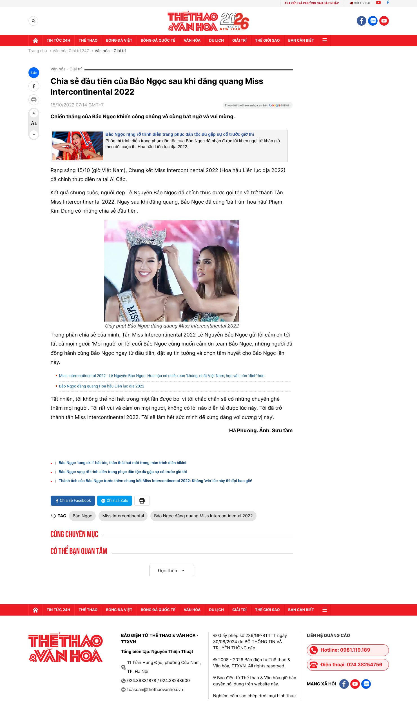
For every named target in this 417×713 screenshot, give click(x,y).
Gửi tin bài (359, 3)
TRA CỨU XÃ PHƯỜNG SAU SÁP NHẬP (312, 3)
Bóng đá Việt (119, 40)
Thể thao (88, 40)
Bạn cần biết (301, 40)
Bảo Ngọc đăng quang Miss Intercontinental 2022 (203, 515)
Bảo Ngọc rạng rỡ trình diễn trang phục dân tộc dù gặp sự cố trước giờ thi (180, 134)
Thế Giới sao (267, 40)
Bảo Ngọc (82, 515)
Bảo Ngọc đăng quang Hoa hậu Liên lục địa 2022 (101, 386)
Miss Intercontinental (123, 515)
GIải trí (239, 40)
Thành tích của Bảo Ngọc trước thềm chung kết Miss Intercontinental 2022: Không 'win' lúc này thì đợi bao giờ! (155, 481)
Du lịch (216, 40)
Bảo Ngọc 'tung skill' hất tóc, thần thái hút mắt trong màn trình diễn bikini (122, 463)
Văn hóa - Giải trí (110, 51)
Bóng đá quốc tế (158, 40)
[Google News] (257, 107)
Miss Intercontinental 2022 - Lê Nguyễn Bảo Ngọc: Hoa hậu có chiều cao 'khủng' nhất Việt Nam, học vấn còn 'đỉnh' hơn (162, 376)
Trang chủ (37, 51)
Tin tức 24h (58, 40)
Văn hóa (192, 40)
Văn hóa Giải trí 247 (71, 51)
